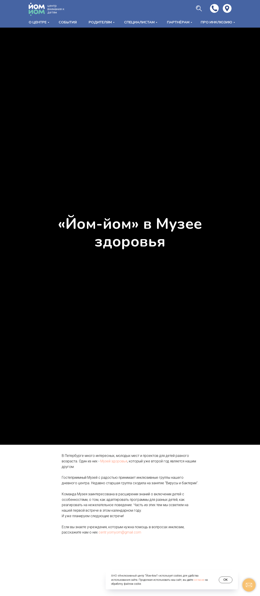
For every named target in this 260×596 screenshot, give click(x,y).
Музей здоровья (113, 461)
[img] (227, 8)
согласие (199, 579)
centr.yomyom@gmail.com (120, 532)
